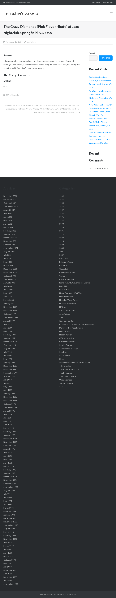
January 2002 (9, 234)
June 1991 (7, 549)
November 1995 (10, 442)
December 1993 (10, 518)
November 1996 (10, 400)
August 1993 (9, 528)
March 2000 (8, 300)
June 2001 (7, 258)
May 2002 (7, 220)
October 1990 (9, 560)
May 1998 (7, 359)
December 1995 (10, 438)
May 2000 (7, 293)
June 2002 (7, 217)
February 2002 (9, 231)
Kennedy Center (66, 321)
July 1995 (7, 452)
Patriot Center (65, 345)
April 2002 (7, 224)
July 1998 (7, 352)
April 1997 (7, 390)
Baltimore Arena (66, 262)
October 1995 (9, 445)
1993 (61, 224)
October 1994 (9, 483)
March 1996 (8, 428)
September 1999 (10, 317)
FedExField (64, 289)
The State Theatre (67, 376)
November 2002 (10, 199)
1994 (8, 95)
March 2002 (8, 227)
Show (61, 359)
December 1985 (10, 577)
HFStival (62, 307)
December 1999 (10, 307)
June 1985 (7, 580)
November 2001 (10, 241)
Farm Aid (63, 286)
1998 (61, 241)
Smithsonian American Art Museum (74, 362)
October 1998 (9, 345)
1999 (61, 244)
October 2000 (9, 276)
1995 (61, 231)
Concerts (15, 95)
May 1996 (7, 421)
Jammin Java (64, 314)
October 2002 (9, 203)
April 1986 (7, 573)
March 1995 (8, 466)
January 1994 (9, 515)
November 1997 (10, 369)
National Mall (64, 331)
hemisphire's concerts (54, 594)
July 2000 (7, 286)
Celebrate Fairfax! (67, 272)
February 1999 (9, 335)
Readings (63, 352)
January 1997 (9, 393)
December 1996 (10, 397)
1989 (61, 210)
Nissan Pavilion (65, 335)
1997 (61, 237)
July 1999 (7, 324)
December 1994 (10, 476)
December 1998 (10, 341)
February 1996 (9, 431)
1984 (61, 196)
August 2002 (9, 210)
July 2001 (7, 255)
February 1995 (9, 470)
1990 (61, 213)
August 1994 (9, 490)
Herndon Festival (66, 296)
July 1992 (7, 542)
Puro (74, 594)
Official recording (66, 338)
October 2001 (9, 244)
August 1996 (9, 411)
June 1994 (7, 497)
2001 (61, 251)
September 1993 (10, 525)
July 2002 (7, 213)
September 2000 (10, 279)
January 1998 (9, 362)
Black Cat (63, 265)
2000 (61, 248)
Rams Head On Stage (68, 348)
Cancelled (63, 269)
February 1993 (9, 535)
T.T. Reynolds (65, 366)
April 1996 (7, 424)
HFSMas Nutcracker (67, 303)
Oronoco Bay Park (67, 341)
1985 (61, 199)
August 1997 (9, 376)
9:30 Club (63, 258)
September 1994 (10, 487)
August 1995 (9, 449)
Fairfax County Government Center (74, 283)
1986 (61, 203)
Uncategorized (65, 380)
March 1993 (8, 532)
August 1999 (9, 321)
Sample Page (108, 3)
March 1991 (8, 556)
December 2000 (10, 269)
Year (61, 386)
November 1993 (10, 522)
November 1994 (10, 480)
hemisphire (31, 42)
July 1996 (7, 414)
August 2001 (9, 251)
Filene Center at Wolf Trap (70, 293)
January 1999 (9, 338)
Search (92, 53)
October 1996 (9, 404)
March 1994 (8, 508)
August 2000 (9, 283)
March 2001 (8, 265)
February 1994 (9, 511)
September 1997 (10, 373)
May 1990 (7, 563)
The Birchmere (65, 373)
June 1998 (7, 355)
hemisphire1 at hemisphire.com (18, 3)
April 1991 (7, 553)
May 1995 (7, 459)
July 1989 (7, 567)
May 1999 (7, 331)
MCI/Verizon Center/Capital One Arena (76, 324)
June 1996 (7, 418)
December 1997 (10, 366)
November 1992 (10, 539)
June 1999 (7, 328)
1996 (61, 234)
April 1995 (7, 463)
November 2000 (10, 272)
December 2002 (10, 196)
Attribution (96, 3)
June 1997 (7, 383)
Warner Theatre (66, 383)
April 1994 (7, 504)
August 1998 (9, 348)
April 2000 (7, 296)
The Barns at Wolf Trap (69, 369)
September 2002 (10, 206)
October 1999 (9, 314)
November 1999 (10, 310)
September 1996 (10, 407)
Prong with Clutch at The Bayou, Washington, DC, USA (56, 112)
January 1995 (9, 473)
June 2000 (7, 289)
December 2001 (10, 237)
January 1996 (9, 435)
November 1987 (10, 570)
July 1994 (7, 494)
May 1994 (7, 501)
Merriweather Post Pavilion (71, 328)
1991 (61, 217)
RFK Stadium (64, 355)
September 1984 (10, 584)
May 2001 (7, 262)
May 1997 (7, 386)
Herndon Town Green (68, 300)
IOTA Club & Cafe (67, 310)
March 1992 (8, 546)
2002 (61, 255)
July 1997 (7, 380)
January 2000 (9, 303)
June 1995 (7, 456)
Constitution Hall (66, 279)
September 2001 (10, 248)
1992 (61, 220)
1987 (61, 206)
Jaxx (61, 317)
